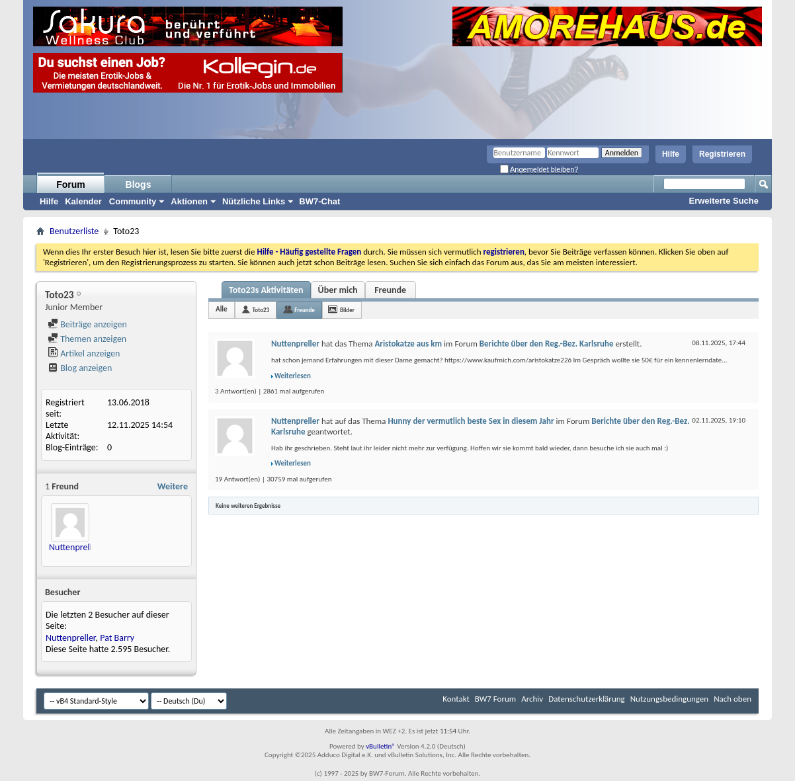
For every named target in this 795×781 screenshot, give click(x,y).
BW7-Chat (319, 201)
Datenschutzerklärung (586, 699)
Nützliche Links (253, 201)
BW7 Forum (495, 699)
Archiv (532, 699)
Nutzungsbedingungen (669, 699)
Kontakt (456, 699)
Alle (222, 309)
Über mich (338, 290)
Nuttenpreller (74, 547)
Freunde (390, 290)
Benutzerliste (74, 231)
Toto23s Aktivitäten (266, 290)
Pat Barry (117, 637)
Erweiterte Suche (724, 201)
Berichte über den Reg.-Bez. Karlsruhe (547, 344)
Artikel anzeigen (84, 353)
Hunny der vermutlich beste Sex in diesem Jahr (471, 421)
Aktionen (189, 201)
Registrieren (722, 154)
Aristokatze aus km (408, 344)
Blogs (138, 184)
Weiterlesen (292, 376)
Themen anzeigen (87, 339)
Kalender (83, 201)
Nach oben (732, 699)
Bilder (347, 309)
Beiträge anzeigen (87, 324)
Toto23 (261, 309)
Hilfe (670, 154)
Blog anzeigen (80, 368)
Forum (70, 184)
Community (133, 201)
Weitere (172, 486)
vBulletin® (381, 746)
